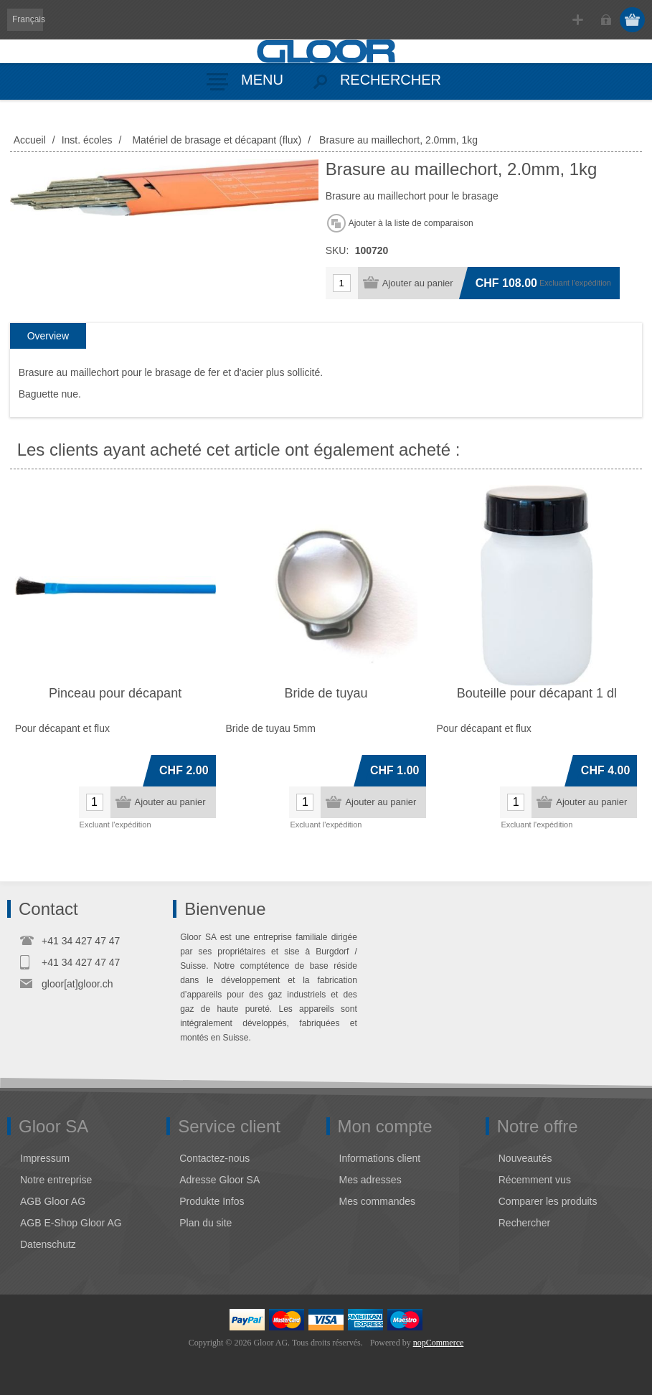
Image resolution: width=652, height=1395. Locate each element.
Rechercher (524, 1223)
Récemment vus (535, 1179)
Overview (48, 336)
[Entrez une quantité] (342, 283)
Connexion (605, 19)
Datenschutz (48, 1244)
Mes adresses (370, 1179)
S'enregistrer (577, 19)
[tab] (48, 336)
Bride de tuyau (325, 693)
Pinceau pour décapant (115, 693)
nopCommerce (438, 1343)
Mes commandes (377, 1201)
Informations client (380, 1158)
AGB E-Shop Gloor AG (71, 1223)
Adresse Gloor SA (219, 1179)
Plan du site (205, 1223)
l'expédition (591, 282)
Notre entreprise (56, 1179)
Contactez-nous (214, 1158)
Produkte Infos (211, 1201)
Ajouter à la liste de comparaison (411, 223)
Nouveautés (525, 1158)
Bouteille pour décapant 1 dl (537, 693)
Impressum (45, 1158)
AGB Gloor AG (52, 1201)
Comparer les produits (548, 1201)
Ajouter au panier (417, 283)
